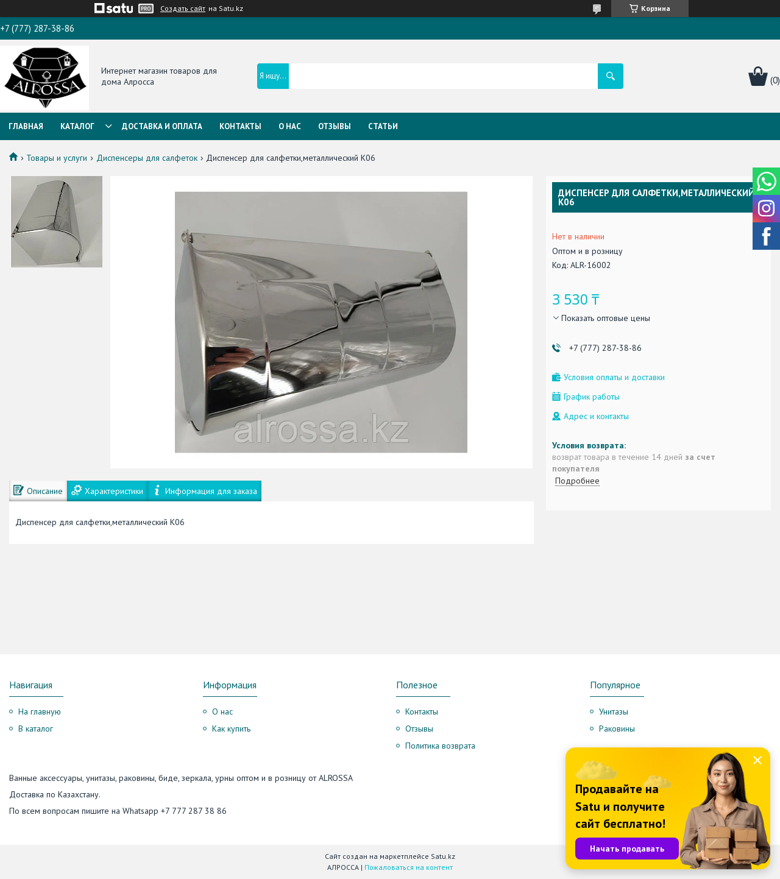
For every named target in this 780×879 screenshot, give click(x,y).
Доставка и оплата (162, 126)
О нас (289, 126)
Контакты (240, 126)
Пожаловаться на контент (408, 867)
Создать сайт (182, 8)
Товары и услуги (56, 157)
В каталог (35, 728)
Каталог (77, 126)
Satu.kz (443, 856)
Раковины (617, 728)
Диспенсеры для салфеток (146, 157)
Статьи (383, 126)
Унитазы (613, 711)
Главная (26, 126)
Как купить (231, 728)
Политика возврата (440, 745)
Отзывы (334, 126)
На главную (39, 711)
